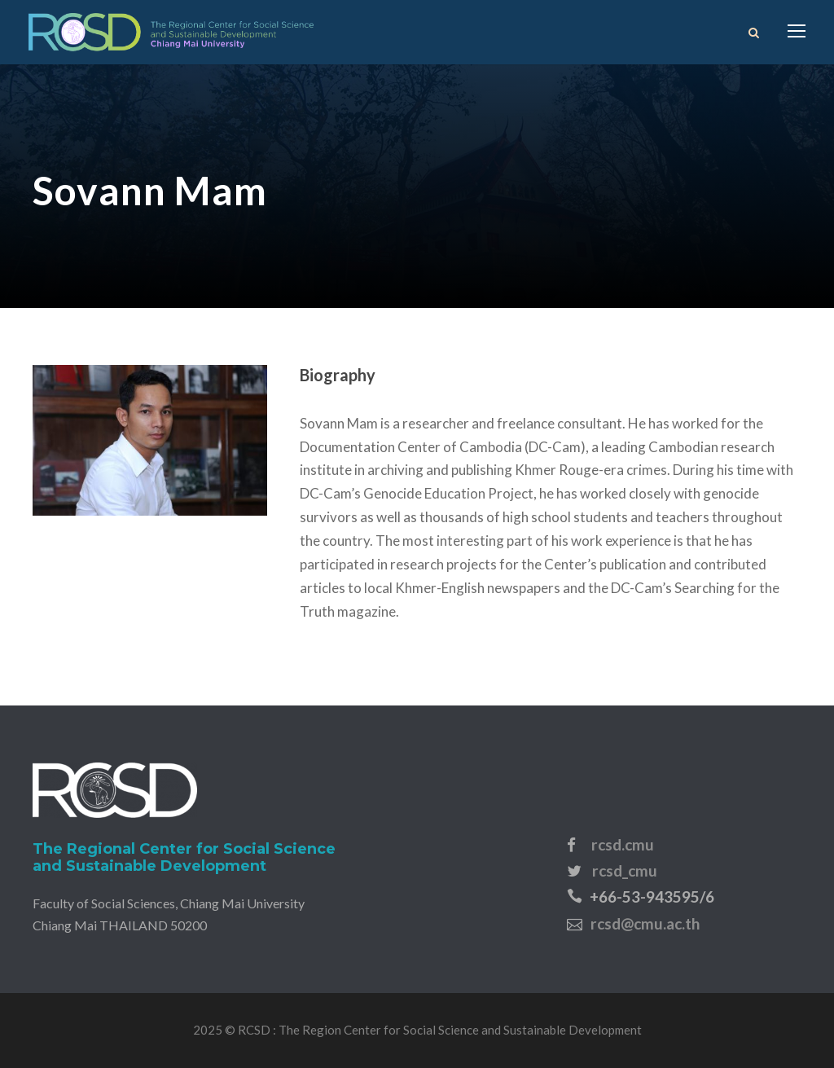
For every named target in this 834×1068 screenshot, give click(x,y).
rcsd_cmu (624, 870)
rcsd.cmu (622, 844)
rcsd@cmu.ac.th (645, 923)
